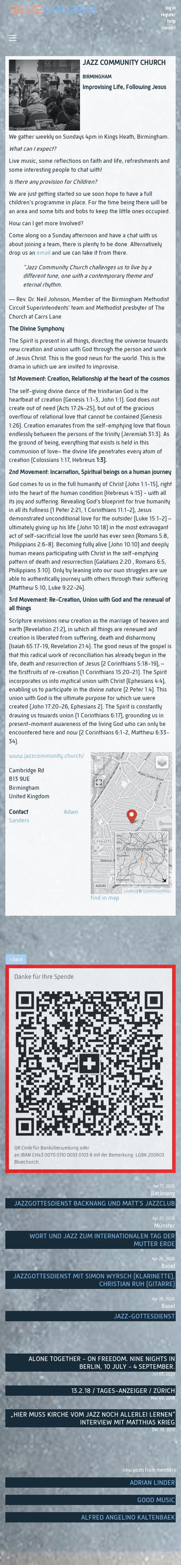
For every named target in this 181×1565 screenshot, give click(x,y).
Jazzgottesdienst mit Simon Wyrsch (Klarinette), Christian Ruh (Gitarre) (94, 1280)
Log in (170, 8)
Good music (156, 1500)
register (168, 15)
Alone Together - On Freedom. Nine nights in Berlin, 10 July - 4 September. (101, 1363)
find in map (105, 898)
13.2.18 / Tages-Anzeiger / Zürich (123, 1391)
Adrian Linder (152, 1482)
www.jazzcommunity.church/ (46, 756)
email (43, 253)
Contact (168, 28)
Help (171, 21)
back (18, 959)
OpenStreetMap (156, 891)
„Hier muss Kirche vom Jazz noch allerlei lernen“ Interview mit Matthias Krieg (93, 1418)
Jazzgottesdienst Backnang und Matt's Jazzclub (94, 1203)
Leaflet (129, 891)
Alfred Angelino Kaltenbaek (128, 1517)
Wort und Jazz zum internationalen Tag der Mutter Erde (102, 1240)
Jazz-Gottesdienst (144, 1316)
